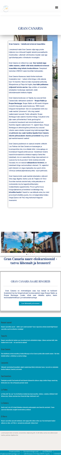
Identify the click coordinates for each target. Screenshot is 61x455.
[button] (56, 7)
